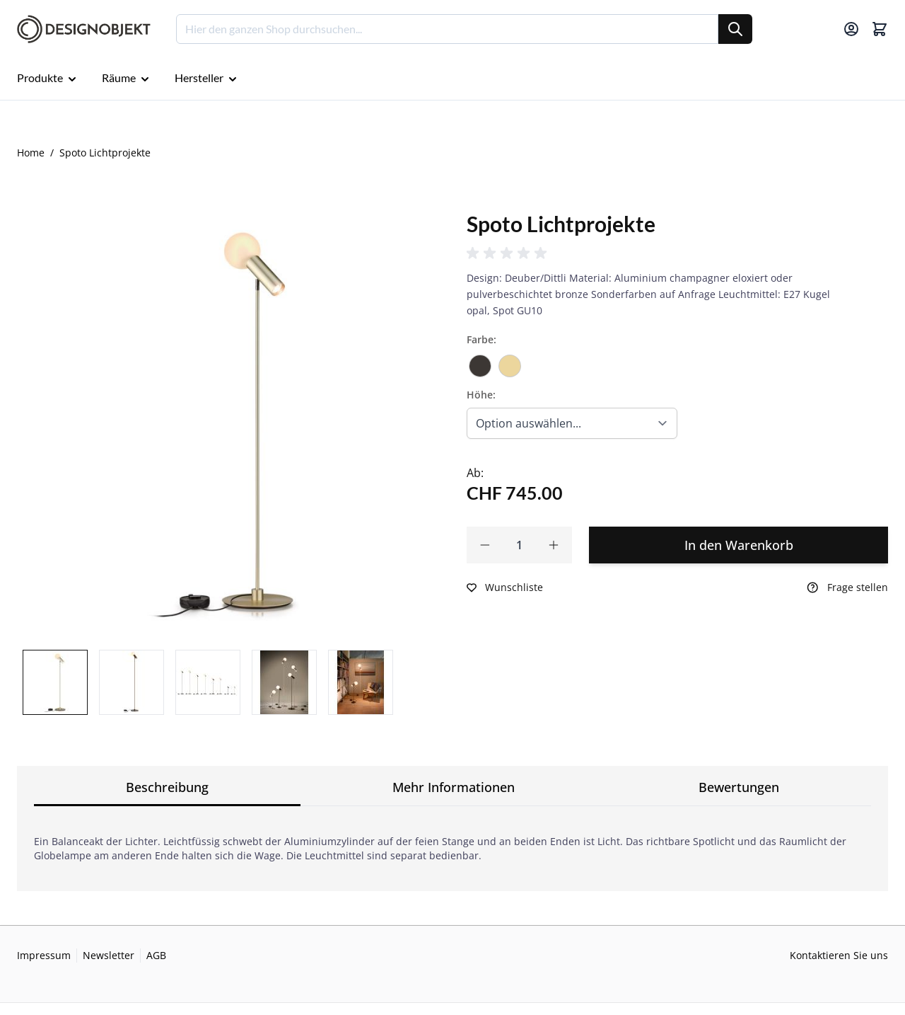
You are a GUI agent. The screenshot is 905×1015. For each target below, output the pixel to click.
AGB (156, 955)
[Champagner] (509, 361)
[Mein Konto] (851, 29)
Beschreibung (167, 787)
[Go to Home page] (84, 29)
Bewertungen (739, 787)
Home (31, 152)
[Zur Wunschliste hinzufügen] (505, 587)
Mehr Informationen (453, 787)
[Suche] (735, 29)
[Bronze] (480, 361)
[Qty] (519, 545)
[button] (509, 253)
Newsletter (108, 955)
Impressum (44, 955)
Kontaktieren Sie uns (839, 955)
